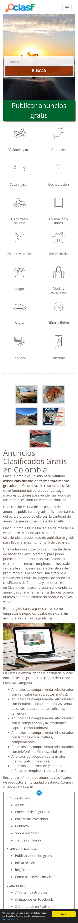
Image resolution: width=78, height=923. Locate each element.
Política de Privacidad (31, 819)
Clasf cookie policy (10, 919)
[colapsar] (67, 7)
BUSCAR (39, 70)
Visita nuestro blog (31, 892)
